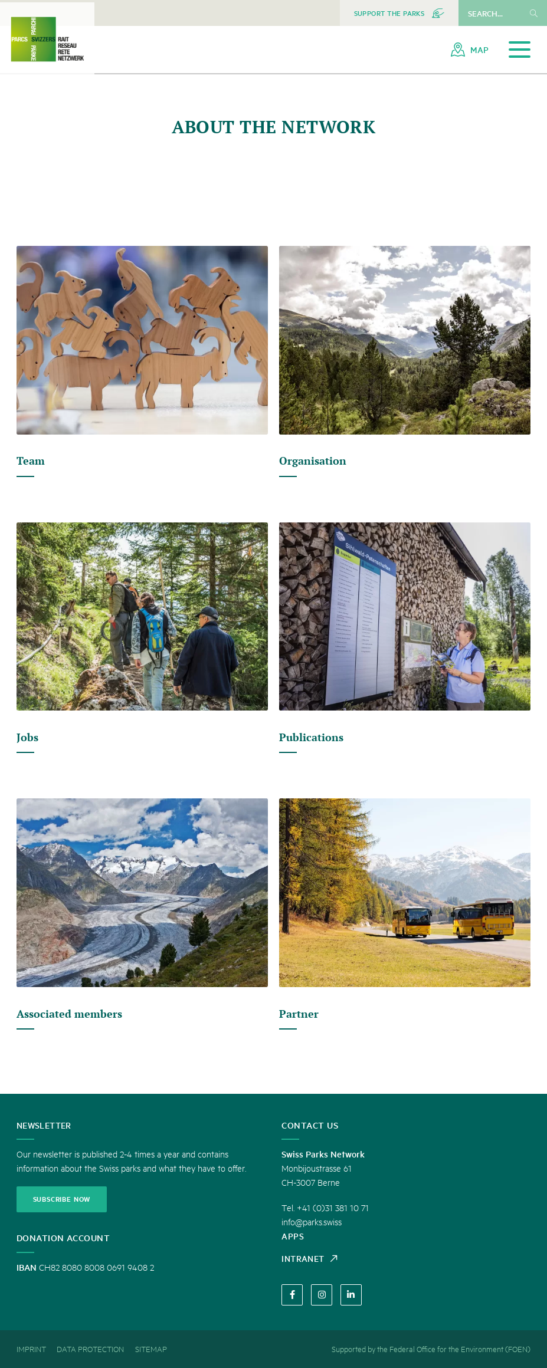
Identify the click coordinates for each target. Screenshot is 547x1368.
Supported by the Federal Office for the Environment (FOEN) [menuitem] (431, 1349)
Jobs (28, 737)
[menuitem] (399, 13)
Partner (299, 1014)
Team (32, 460)
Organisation (314, 460)
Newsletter (47, 1122)
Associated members (72, 1014)
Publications (312, 737)
